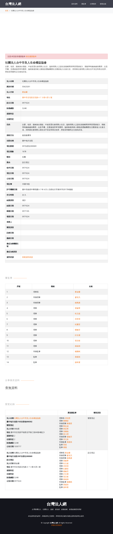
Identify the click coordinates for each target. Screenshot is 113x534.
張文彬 (77, 340)
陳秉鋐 (66, 421)
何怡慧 (67, 418)
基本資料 (74, 4)
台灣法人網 (13, 4)
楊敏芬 (77, 330)
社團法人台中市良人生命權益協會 (27, 418)
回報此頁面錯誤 (56, 525)
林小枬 (66, 434)
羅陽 (65, 447)
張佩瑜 (66, 431)
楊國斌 (77, 351)
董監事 (83, 4)
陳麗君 (69, 423)
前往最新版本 (31, 56)
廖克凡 (77, 297)
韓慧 (65, 444)
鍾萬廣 (77, 302)
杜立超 (77, 313)
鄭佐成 (66, 426)
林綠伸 (77, 346)
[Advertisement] (56, 35)
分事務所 (93, 4)
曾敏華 (77, 308)
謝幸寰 (77, 362)
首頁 (6, 11)
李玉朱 (66, 439)
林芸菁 (66, 429)
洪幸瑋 (77, 319)
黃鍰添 (77, 357)
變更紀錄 (103, 4)
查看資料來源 (27, 257)
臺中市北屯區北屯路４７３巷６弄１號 (37, 97)
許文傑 (77, 335)
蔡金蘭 (24, 92)
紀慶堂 (77, 324)
